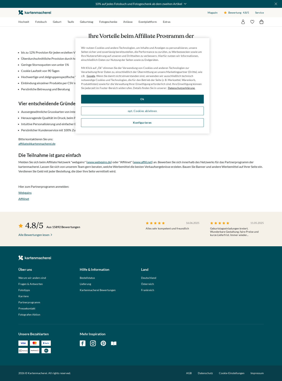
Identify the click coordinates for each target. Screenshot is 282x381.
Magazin (213, 12)
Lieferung (85, 284)
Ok (142, 99)
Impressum (257, 373)
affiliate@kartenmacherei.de (36, 143)
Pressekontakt (26, 308)
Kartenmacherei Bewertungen (98, 290)
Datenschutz (205, 373)
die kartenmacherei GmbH (34, 12)
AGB (189, 373)
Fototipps (24, 290)
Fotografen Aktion (29, 314)
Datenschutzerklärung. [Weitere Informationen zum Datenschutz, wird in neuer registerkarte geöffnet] (181, 88)
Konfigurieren (142, 122)
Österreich (147, 284)
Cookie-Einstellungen (231, 373)
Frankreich (147, 290)
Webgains (25, 192)
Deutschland (148, 277)
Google (91, 76)
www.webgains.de (99, 162)
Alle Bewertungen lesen (33, 235)
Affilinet (23, 199)
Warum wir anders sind (32, 277)
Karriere (23, 296)
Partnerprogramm (29, 302)
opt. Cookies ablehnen (142, 111)
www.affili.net (143, 162)
